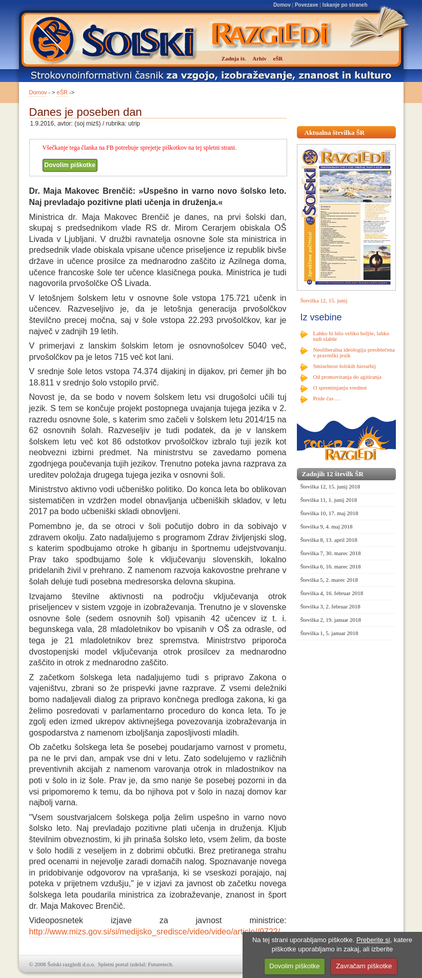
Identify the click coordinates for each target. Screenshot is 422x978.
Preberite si (373, 940)
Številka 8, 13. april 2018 (328, 540)
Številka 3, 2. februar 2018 (330, 606)
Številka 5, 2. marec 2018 (329, 580)
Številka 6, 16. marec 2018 (330, 566)
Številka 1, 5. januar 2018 (329, 633)
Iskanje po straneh (345, 5)
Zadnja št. (234, 58)
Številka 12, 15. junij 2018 (330, 486)
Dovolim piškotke (70, 165)
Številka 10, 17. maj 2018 (329, 513)
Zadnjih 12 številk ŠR (333, 474)
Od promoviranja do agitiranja (347, 377)
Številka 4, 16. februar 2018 (332, 593)
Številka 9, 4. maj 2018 (326, 526)
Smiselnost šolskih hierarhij (344, 366)
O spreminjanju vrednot (340, 387)
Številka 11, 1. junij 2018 (328, 500)
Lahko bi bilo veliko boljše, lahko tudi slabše (351, 336)
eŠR (62, 92)
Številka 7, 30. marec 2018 (330, 553)
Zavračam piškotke (364, 966)
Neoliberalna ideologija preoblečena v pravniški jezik (354, 352)
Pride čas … (327, 398)
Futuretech (160, 964)
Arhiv (259, 58)
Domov (282, 5)
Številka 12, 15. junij (324, 300)
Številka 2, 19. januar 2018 (330, 620)
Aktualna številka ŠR (335, 132)
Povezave (306, 5)
